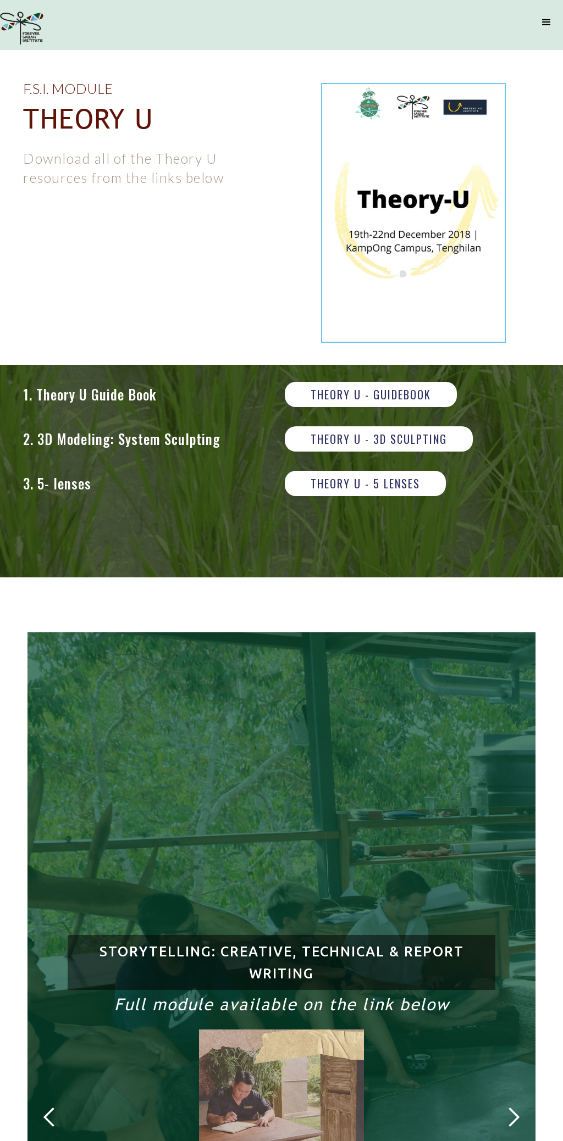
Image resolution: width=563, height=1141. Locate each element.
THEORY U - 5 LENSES (365, 483)
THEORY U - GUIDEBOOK (371, 394)
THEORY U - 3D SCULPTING (379, 439)
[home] (22, 28)
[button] (546, 22)
